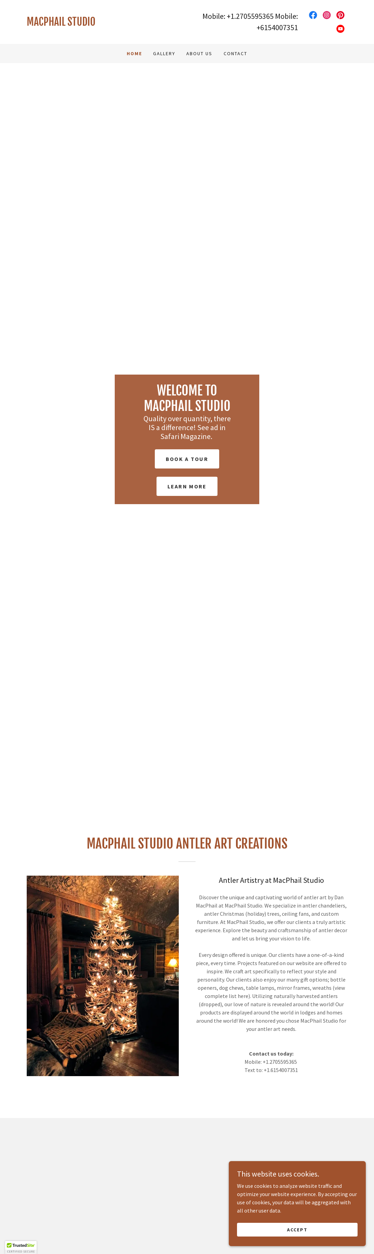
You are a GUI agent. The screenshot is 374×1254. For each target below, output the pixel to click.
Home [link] (134, 53)
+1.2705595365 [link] (250, 16)
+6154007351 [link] (277, 27)
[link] (107, 23)
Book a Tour (187, 458)
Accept (297, 1229)
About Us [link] (199, 53)
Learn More (187, 486)
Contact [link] (235, 53)
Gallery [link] (164, 53)
